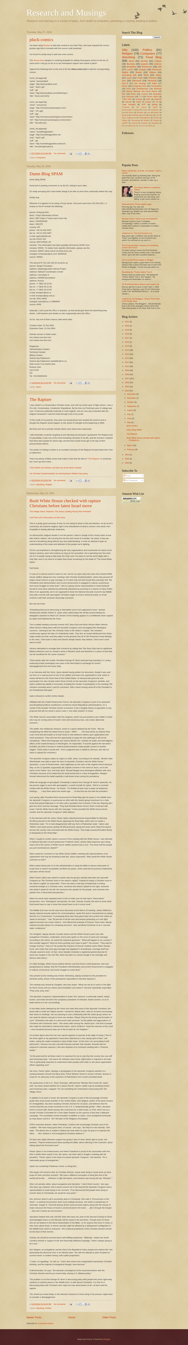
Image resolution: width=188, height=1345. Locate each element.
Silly (124, 49)
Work (146, 75)
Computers (40, 157)
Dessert (147, 120)
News (131, 61)
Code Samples (129, 104)
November (131, 398)
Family (144, 110)
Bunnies (131, 64)
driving (154, 104)
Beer (123, 126)
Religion (48, 484)
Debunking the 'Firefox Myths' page (136, 204)
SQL (137, 126)
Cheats (156, 118)
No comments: (60, 153)
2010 (127, 366)
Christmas (135, 115)
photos (156, 112)
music (143, 126)
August (130, 410)
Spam (38, 387)
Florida (155, 120)
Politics (48, 1308)
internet (128, 102)
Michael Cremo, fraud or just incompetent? (140, 219)
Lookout (144, 94)
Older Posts (109, 1317)
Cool (144, 115)
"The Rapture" (93, 459)
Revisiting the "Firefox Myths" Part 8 (137, 272)
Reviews (140, 112)
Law (157, 115)
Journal (134, 123)
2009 (127, 370)
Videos (152, 72)
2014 (127, 350)
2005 (127, 386)
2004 (127, 391)
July (129, 414)
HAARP (125, 123)
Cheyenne (126, 107)
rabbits (150, 126)
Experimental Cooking (130, 110)
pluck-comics (41, 39)
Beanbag (158, 89)
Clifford (124, 120)
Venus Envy (38, 60)
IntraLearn (155, 110)
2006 (127, 382)
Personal (151, 80)
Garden (130, 126)
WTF (144, 104)
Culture (158, 61)
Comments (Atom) (45, 1323)
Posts (127, 476)
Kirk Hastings (140, 83)
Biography (157, 94)
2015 (127, 346)
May (129, 422)
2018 (127, 334)
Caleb (138, 102)
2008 (127, 374)
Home (71, 1317)
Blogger (107, 1339)
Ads (160, 66)
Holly (151, 115)
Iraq (123, 112)
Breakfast (131, 66)
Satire (154, 83)
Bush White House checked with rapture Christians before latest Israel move (65, 503)
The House (141, 107)
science (158, 64)
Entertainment (142, 89)
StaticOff (158, 99)
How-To (125, 83)
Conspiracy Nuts (139, 86)
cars (148, 112)
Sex (124, 80)
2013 (127, 354)
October (130, 402)
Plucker (46, 45)
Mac (123, 94)
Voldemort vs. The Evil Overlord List (137, 233)
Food (139, 78)
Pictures (152, 78)
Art (157, 102)
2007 (127, 378)
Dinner (124, 86)
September (132, 406)
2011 (127, 362)
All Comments (130, 480)
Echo (128, 89)
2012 (127, 358)
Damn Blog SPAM (46, 173)
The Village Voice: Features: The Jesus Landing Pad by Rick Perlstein (60, 511)
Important (130, 96)
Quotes (144, 61)
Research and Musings (66, 12)
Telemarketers (144, 118)
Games (148, 102)
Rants (133, 94)
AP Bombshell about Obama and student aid (140, 284)
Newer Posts (33, 1317)
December (131, 394)
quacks (144, 64)
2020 (127, 326)
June (129, 418)
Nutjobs (142, 69)
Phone (130, 112)
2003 (127, 455)
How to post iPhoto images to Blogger (137, 260)
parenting (155, 123)
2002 (127, 459)
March (130, 445)
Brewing (125, 115)
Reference (147, 66)
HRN (148, 99)
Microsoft (136, 80)
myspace (144, 123)
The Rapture (40, 399)
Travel (155, 107)
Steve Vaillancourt (129, 118)
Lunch (130, 69)
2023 (127, 322)
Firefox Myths (152, 96)
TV (140, 96)
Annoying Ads (129, 75)
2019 (127, 330)
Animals (139, 99)
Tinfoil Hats (127, 99)
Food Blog (154, 57)
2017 (127, 338)
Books (139, 72)
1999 (127, 463)
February (131, 449)
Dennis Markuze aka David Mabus (141, 91)
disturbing (40, 484)
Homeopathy (156, 86)
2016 (127, 342)
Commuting (135, 120)
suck (129, 78)
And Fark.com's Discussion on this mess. (48, 517)
